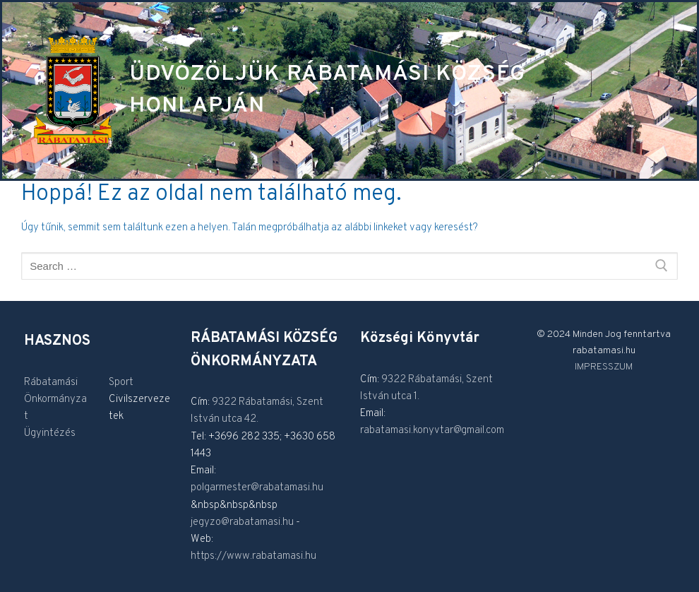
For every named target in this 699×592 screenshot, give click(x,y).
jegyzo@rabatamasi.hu (242, 522)
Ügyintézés (50, 433)
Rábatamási (51, 382)
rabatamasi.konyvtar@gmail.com (432, 430)
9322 (225, 402)
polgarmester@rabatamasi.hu (257, 488)
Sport (121, 382)
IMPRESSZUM (604, 367)
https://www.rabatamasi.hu (253, 556)
